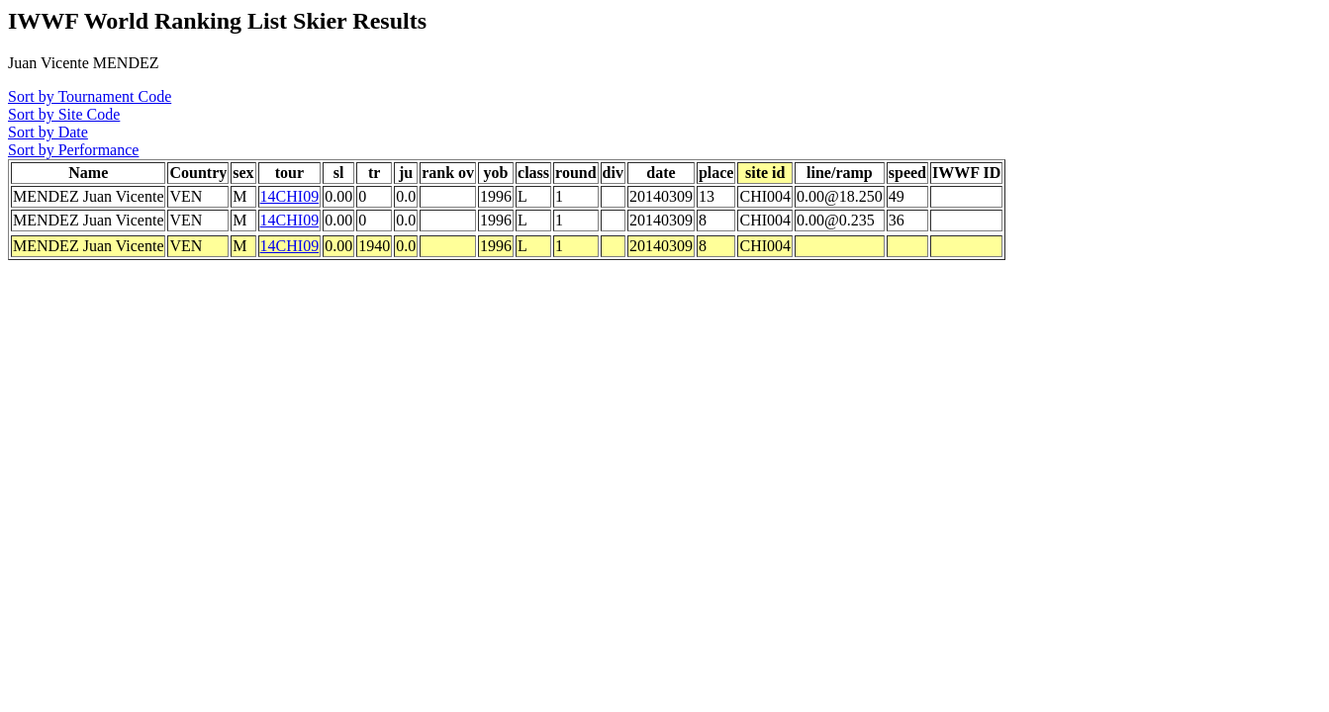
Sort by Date (48, 132)
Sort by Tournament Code (89, 96)
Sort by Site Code (64, 114)
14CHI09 (290, 196)
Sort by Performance (73, 149)
